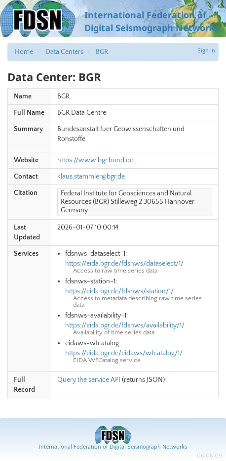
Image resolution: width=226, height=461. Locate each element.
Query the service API (88, 380)
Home (24, 52)
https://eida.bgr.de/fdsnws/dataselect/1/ (124, 264)
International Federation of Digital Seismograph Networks (113, 447)
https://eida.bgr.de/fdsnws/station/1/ (119, 291)
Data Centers (64, 52)
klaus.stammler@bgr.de (91, 177)
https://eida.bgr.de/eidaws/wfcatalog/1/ (124, 353)
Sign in (206, 50)
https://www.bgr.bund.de (95, 160)
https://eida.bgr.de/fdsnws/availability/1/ (125, 325)
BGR (102, 52)
